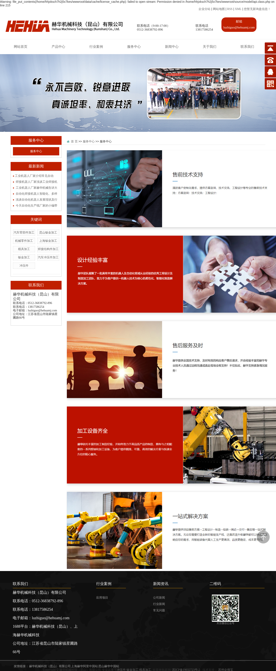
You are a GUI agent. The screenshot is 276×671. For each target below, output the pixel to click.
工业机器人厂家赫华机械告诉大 (36, 187)
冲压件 (24, 265)
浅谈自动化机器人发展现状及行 (36, 199)
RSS (229, 9)
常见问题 (159, 610)
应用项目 (102, 597)
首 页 (74, 141)
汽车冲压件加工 (48, 257)
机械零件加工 (24, 240)
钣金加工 (24, 257)
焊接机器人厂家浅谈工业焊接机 (36, 181)
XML (238, 9)
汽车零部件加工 (24, 232)
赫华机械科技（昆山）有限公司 (50, 666)
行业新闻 (159, 604)
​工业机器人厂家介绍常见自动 (34, 175)
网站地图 (219, 9)
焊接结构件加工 (48, 249)
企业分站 (204, 9)
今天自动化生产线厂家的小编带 (36, 205)
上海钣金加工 (48, 240)
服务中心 (36, 151)
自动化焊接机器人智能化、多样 (36, 193)
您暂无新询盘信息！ (257, 9)
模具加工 (24, 249)
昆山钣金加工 (48, 232)
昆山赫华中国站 (108, 666)
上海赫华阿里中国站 (84, 666)
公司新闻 (159, 597)
